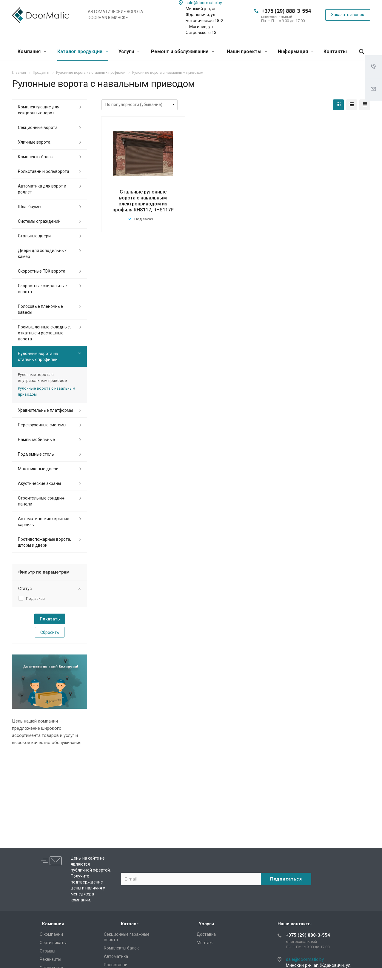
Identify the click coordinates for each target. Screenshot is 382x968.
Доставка (206, 934)
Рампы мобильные (36, 439)
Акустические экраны (39, 483)
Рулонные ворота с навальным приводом (46, 391)
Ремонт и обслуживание (182, 51)
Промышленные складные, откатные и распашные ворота (44, 333)
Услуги (129, 51)
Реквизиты (50, 959)
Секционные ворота (38, 127)
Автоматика (116, 956)
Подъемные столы (36, 454)
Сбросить (49, 632)
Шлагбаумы (29, 206)
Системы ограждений (39, 221)
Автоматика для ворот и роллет (42, 189)
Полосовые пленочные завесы (40, 309)
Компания (32, 51)
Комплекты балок (35, 156)
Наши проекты (247, 51)
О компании (51, 934)
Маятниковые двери (38, 468)
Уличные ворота (34, 142)
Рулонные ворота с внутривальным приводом (42, 377)
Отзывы (47, 951)
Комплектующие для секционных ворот (38, 110)
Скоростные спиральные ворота (42, 288)
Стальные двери (34, 235)
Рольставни (115, 964)
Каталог (129, 923)
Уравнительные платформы (45, 410)
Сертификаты (53, 942)
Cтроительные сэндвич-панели (42, 501)
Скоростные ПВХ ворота (41, 271)
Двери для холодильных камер (42, 253)
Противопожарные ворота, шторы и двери (44, 542)
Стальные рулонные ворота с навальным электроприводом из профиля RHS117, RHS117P (143, 201)
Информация (296, 51)
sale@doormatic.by (204, 2)
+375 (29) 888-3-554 (286, 11)
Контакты (335, 51)
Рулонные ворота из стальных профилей (38, 356)
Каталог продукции (82, 51)
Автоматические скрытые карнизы (43, 521)
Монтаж (205, 942)
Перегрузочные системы (42, 424)
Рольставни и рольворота (43, 171)
